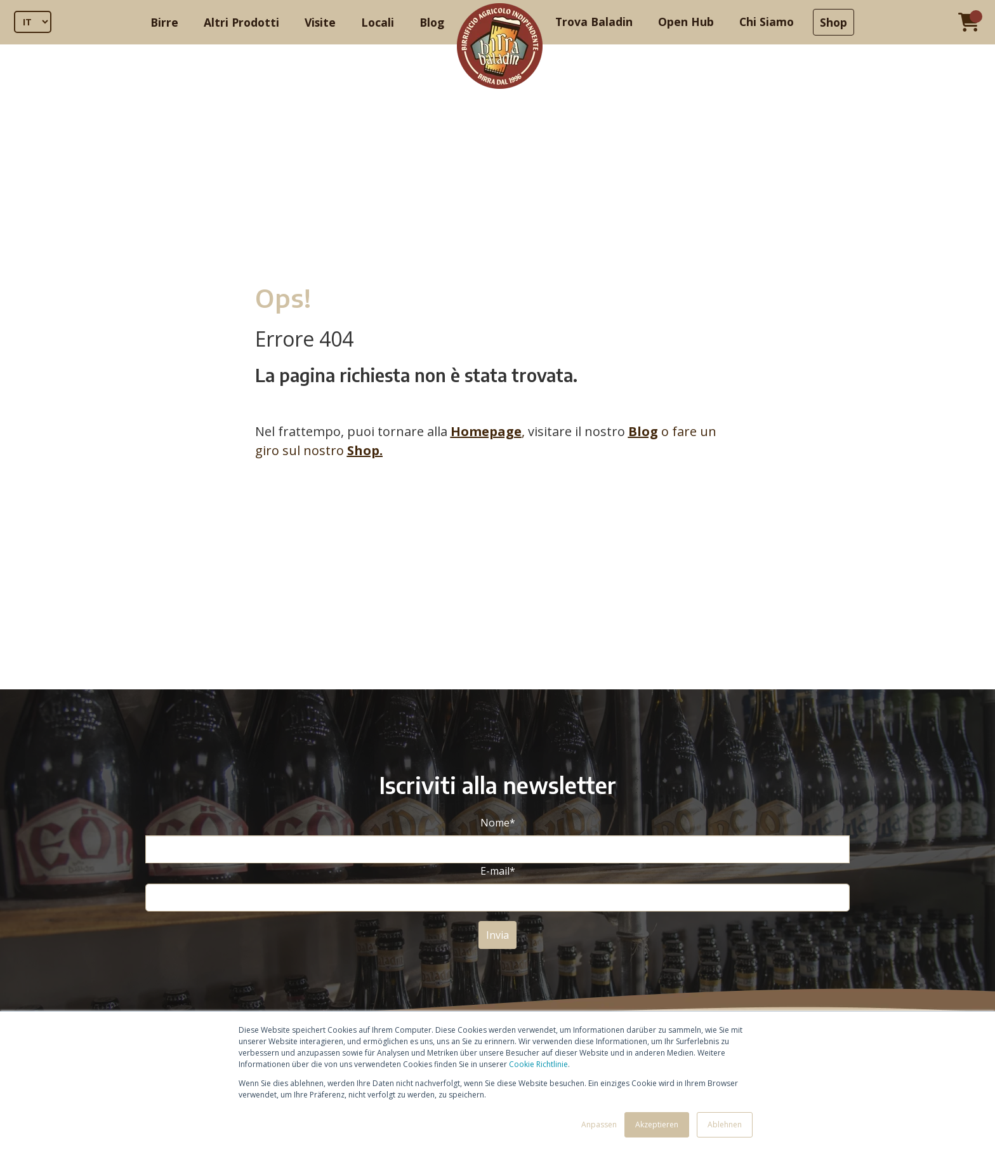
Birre (164, 22)
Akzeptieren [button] (656, 1124)
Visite (320, 22)
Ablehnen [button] (725, 1124)
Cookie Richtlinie (538, 1064)
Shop (833, 22)
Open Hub (686, 21)
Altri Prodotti (241, 22)
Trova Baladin (594, 21)
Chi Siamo (766, 21)
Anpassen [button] (599, 1124)
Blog (431, 22)
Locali (377, 22)
